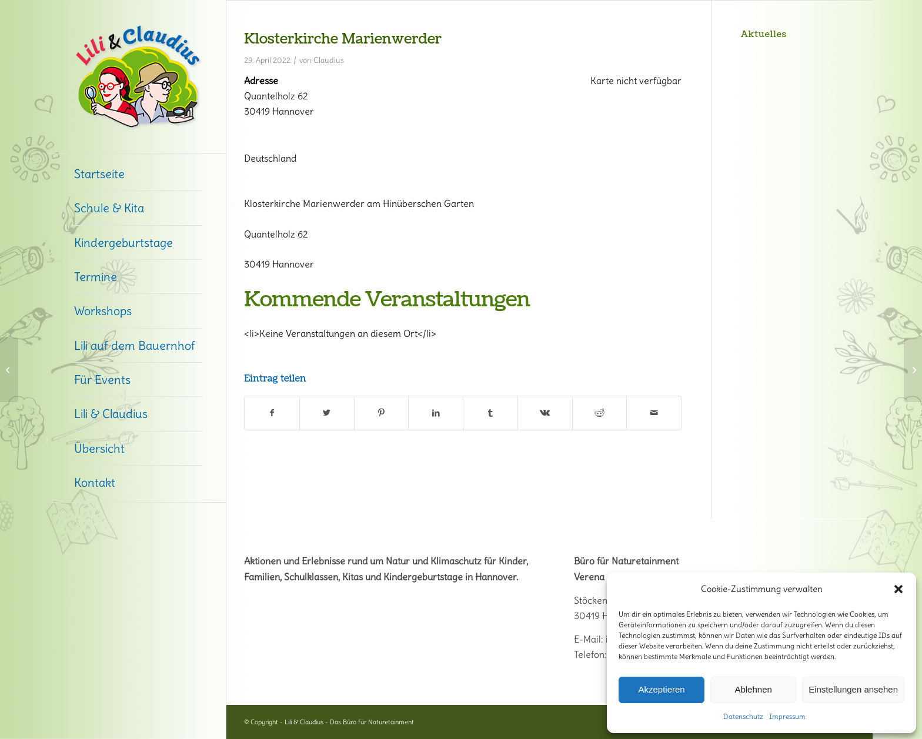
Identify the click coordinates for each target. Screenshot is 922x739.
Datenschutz (743, 716)
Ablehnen (752, 689)
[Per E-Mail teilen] (654, 412)
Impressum (787, 716)
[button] (898, 589)
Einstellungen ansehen (853, 689)
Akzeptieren (661, 689)
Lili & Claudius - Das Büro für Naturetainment (349, 722)
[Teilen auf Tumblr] (490, 412)
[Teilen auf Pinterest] (382, 412)
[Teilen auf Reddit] (600, 412)
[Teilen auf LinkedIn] (436, 412)
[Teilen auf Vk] (545, 412)
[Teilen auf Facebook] (272, 412)
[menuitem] (137, 174)
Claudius (328, 60)
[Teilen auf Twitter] (327, 412)
